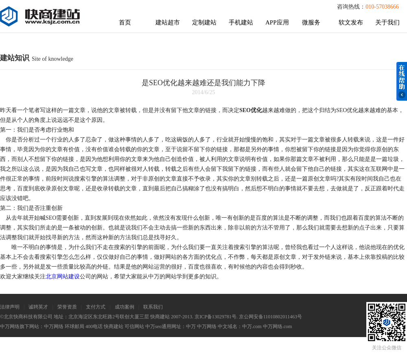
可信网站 (134, 326)
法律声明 (10, 307)
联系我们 (153, 307)
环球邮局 (74, 326)
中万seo (153, 326)
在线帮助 (401, 81)
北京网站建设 (63, 276)
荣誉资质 (67, 307)
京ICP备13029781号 (215, 317)
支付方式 (95, 307)
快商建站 (113, 326)
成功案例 (124, 307)
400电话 (94, 326)
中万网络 (53, 326)
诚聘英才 (38, 307)
